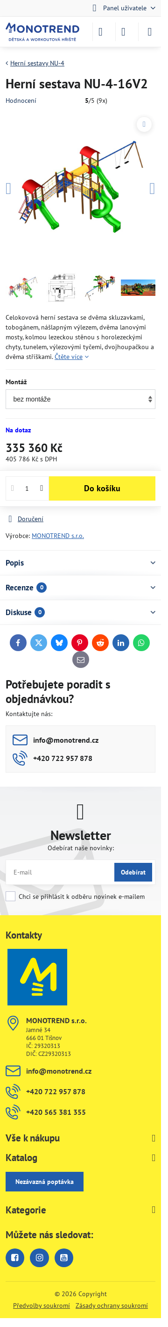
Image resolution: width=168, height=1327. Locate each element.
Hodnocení (21, 100)
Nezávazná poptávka (44, 1181)
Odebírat (133, 872)
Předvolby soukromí (41, 1305)
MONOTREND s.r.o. (58, 535)
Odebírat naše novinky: (81, 848)
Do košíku (102, 488)
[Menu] (150, 31)
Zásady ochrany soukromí (112, 1305)
